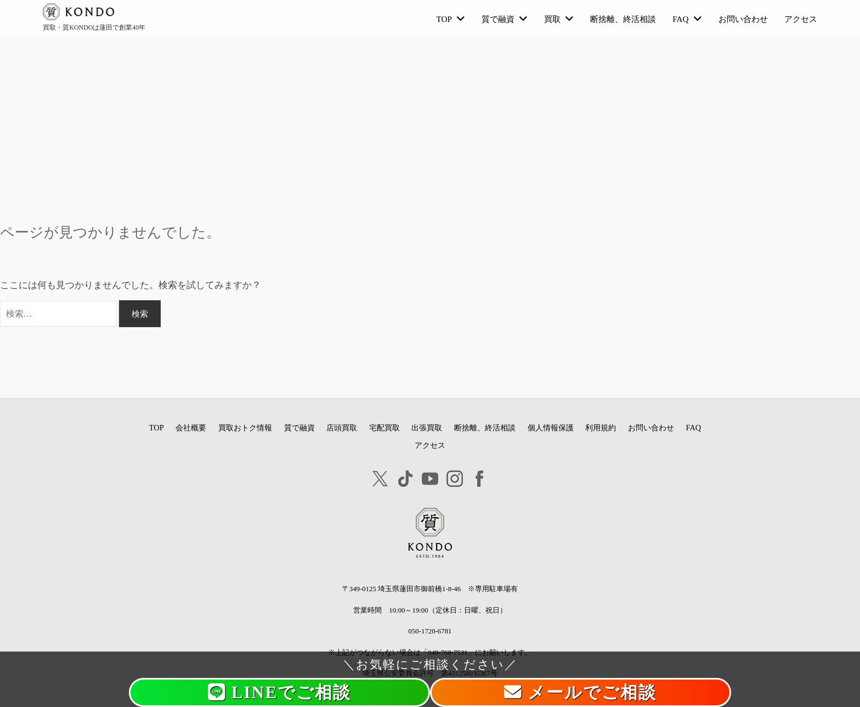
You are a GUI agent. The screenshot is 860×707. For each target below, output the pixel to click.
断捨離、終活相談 (623, 19)
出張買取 (426, 427)
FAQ (680, 19)
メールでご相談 (580, 692)
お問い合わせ (743, 19)
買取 (552, 19)
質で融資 (498, 19)
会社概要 (191, 427)
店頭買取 (341, 427)
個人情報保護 (551, 427)
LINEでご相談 (280, 692)
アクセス (800, 19)
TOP (444, 19)
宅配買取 (384, 427)
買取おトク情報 (245, 427)
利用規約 (600, 427)
